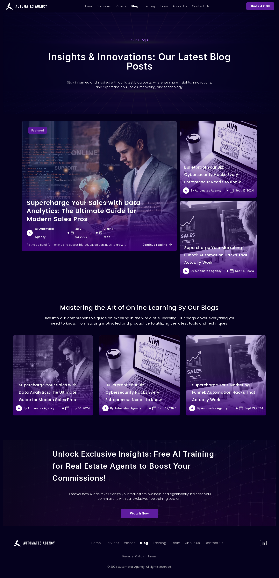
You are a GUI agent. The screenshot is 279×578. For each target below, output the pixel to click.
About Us (180, 6)
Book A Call (260, 6)
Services (104, 6)
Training (149, 6)
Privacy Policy (133, 556)
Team (164, 6)
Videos (121, 6)
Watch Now (139, 513)
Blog (134, 6)
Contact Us (201, 6)
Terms (152, 556)
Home (88, 6)
